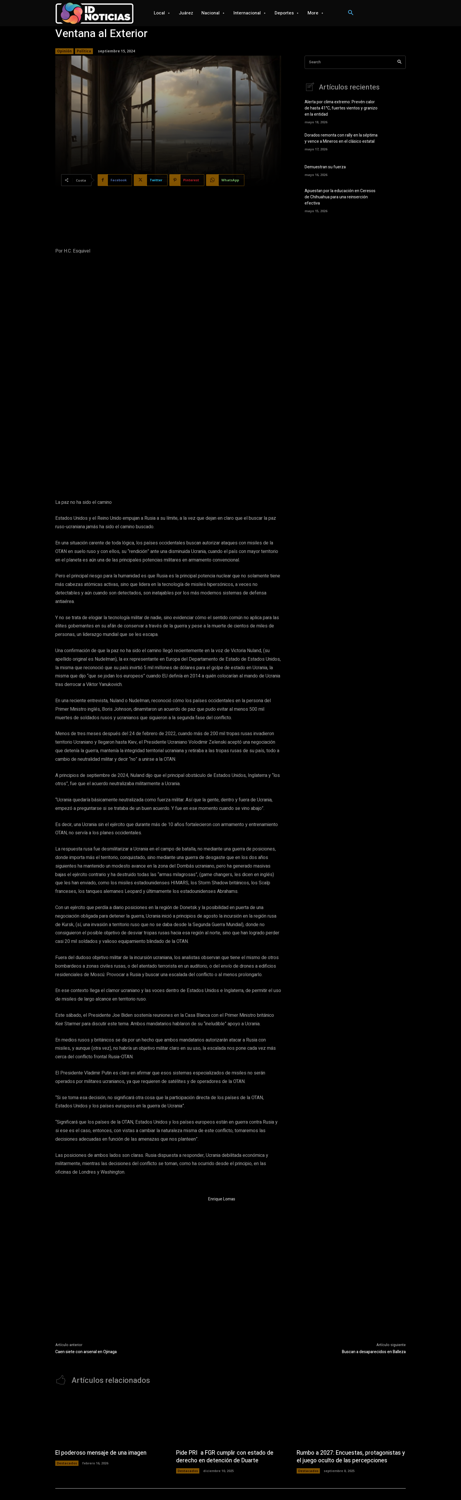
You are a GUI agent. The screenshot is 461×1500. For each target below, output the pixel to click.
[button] (351, 13)
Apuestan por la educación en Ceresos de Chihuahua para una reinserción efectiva (340, 197)
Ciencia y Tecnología (274, 1484)
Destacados (67, 1404)
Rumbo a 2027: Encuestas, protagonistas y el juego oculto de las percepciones (351, 1397)
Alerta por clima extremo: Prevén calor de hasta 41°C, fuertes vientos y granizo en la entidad (341, 108)
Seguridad (324, 1484)
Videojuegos (241, 1484)
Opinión (64, 51)
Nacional (169, 1484)
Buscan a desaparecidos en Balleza (374, 1292)
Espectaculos (376, 1484)
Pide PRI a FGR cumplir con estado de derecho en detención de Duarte (226, 1397)
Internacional (193, 1484)
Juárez (151, 1484)
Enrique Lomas (221, 1140)
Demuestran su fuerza (325, 167)
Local (135, 1484)
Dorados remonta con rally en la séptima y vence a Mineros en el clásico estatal (341, 138)
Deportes (217, 1484)
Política (84, 51)
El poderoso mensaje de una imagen (102, 1393)
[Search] (399, 62)
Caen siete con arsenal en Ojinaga (86, 1292)
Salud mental (349, 1484)
